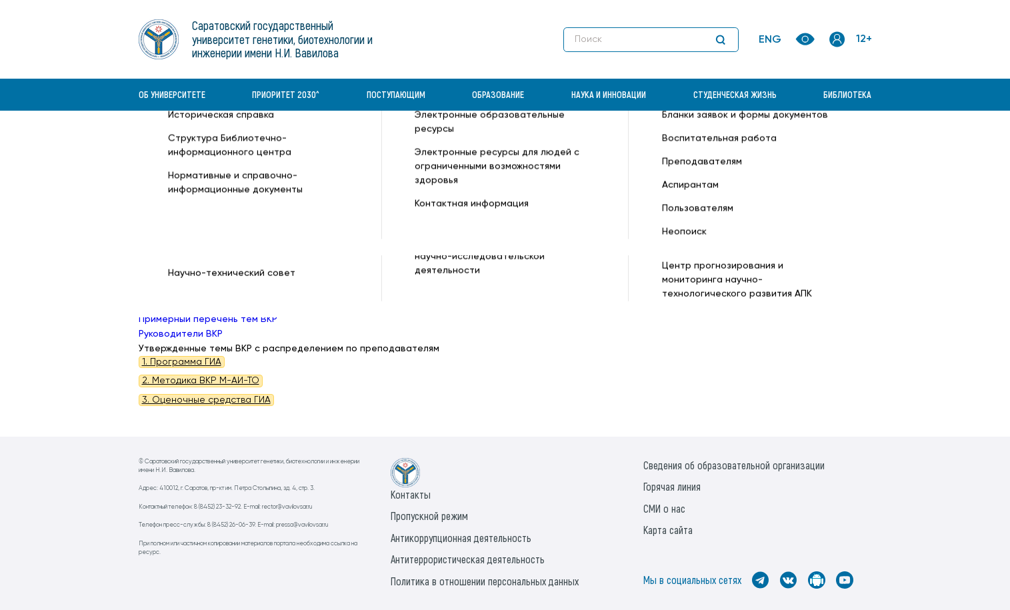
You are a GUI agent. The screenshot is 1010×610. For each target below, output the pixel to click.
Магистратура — (748, 144)
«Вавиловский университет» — (208, 144)
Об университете (172, 94)
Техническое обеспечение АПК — (411, 144)
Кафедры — (306, 144)
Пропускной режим (429, 515)
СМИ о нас (664, 508)
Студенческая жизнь (735, 94)
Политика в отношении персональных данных (485, 581)
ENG (770, 40)
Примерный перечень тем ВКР (208, 319)
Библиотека (847, 94)
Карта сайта (668, 529)
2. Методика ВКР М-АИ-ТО (200, 380)
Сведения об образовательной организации (734, 465)
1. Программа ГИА (181, 362)
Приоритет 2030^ (285, 94)
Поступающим (396, 94)
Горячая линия (672, 486)
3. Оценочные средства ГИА (206, 400)
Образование (498, 94)
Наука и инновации (608, 94)
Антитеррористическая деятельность (468, 559)
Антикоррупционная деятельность (461, 537)
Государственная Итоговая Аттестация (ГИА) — (598, 144)
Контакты (411, 494)
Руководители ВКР (181, 334)
